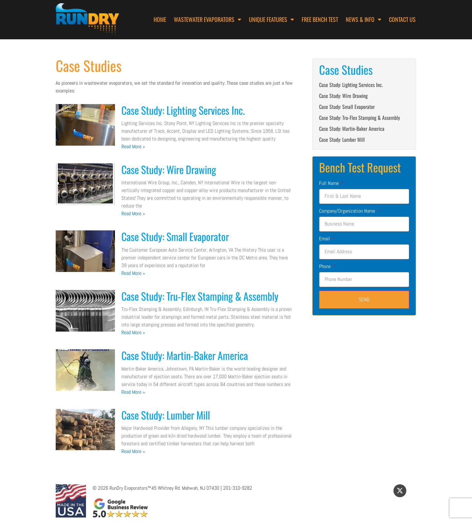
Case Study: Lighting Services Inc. (183, 110)
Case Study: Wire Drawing (168, 169)
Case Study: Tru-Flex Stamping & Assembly (199, 296)
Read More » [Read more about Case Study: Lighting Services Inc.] (133, 146)
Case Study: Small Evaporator (175, 236)
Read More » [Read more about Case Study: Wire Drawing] (133, 213)
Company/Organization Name (347, 211)
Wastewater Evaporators (207, 19)
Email (325, 238)
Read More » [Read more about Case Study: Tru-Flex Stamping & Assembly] (133, 332)
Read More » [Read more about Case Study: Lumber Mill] (133, 451)
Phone (325, 266)
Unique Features (271, 19)
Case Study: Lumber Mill (165, 414)
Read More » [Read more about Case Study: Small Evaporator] (133, 273)
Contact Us (402, 19)
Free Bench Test (320, 19)
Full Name (329, 183)
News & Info (363, 19)
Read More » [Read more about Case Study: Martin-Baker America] (133, 392)
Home (160, 19)
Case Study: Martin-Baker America (184, 355)
